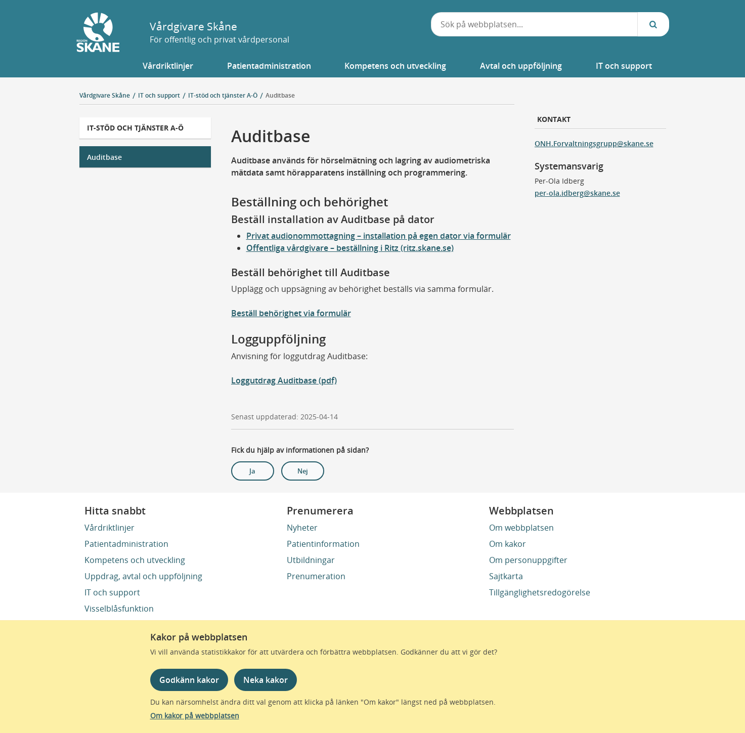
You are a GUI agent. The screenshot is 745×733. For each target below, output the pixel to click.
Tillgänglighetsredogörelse (539, 592)
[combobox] (534, 24)
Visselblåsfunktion (119, 608)
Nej (302, 471)
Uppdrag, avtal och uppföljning (143, 576)
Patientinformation (323, 543)
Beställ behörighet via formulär (291, 313)
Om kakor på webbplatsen (194, 715)
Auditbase (280, 95)
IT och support (112, 592)
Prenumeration (316, 576)
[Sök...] (653, 24)
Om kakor (507, 543)
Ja (252, 471)
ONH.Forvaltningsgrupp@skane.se (594, 143)
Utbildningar (311, 560)
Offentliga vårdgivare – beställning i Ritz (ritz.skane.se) (350, 247)
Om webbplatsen (521, 527)
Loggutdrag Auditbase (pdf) (284, 380)
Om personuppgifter (528, 560)
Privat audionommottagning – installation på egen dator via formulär (378, 235)
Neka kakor (265, 679)
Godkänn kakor (189, 679)
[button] (168, 65)
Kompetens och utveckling (134, 560)
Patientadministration (126, 543)
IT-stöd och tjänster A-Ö (135, 128)
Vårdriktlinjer (109, 527)
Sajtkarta (506, 576)
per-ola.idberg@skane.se (577, 193)
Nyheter (302, 527)
